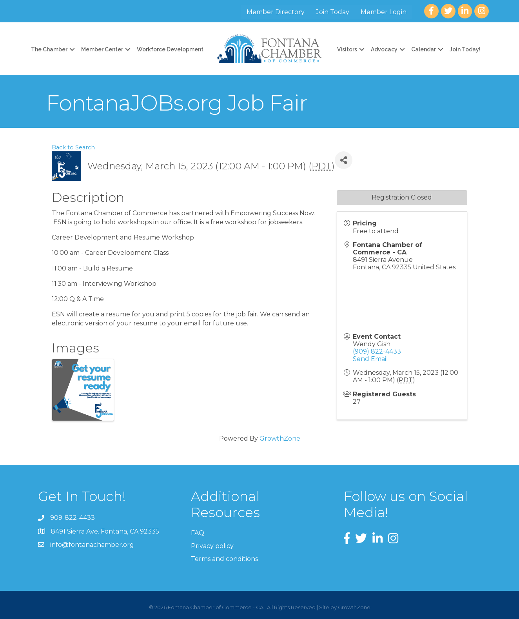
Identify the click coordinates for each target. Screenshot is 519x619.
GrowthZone (280, 438)
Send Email (370, 359)
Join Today (332, 12)
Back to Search (73, 147)
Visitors (347, 49)
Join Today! (465, 49)
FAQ (197, 533)
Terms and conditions (224, 559)
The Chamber (49, 49)
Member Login (383, 12)
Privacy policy (212, 546)
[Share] (343, 160)
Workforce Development (170, 49)
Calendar (423, 49)
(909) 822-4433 (377, 351)
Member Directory (276, 12)
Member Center (102, 49)
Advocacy (384, 49)
